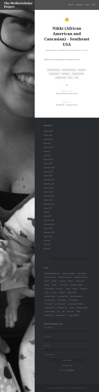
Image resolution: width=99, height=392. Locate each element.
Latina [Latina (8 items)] (47, 292)
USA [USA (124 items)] (63, 311)
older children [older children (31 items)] (61, 300)
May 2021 (47, 151)
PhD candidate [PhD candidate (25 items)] (73, 300)
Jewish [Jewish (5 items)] (68, 288)
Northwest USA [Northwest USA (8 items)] (50, 300)
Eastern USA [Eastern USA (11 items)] (80, 281)
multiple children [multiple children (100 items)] (50, 296)
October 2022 (48, 139)
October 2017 (48, 200)
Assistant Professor (68, 70)
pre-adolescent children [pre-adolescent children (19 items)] (75, 304)
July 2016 (47, 240)
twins (70, 77)
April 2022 (47, 143)
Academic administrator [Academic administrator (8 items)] (52, 273)
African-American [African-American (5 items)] (50, 277)
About (71, 5)
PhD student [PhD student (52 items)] (49, 304)
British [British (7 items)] (47, 281)
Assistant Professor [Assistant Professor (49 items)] (65, 277)
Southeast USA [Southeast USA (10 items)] (49, 307)
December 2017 (49, 196)
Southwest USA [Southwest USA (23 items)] (62, 307)
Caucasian (81, 70)
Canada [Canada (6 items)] (54, 281)
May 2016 (47, 248)
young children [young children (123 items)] (60, 315)
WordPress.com (82, 388)
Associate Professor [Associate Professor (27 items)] (81, 277)
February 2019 (48, 171)
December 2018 (49, 180)
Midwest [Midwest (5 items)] (62, 292)
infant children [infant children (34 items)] (49, 288)
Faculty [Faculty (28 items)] (54, 285)
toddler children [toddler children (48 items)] (50, 311)
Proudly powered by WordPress (56, 388)
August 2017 (48, 208)
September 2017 (49, 204)
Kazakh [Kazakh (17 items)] (74, 288)
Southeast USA (60, 77)
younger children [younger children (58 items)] (73, 315)
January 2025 (48, 135)
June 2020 (47, 155)
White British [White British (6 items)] (49, 315)
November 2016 (49, 224)
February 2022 (48, 147)
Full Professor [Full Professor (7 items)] (64, 285)
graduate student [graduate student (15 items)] (76, 285)
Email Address (48, 327)
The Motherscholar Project (18, 5)
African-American (53, 70)
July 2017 (47, 212)
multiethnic (65, 74)
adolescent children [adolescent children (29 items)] (68, 273)
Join (93, 5)
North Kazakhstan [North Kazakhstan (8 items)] (76, 296)
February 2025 (48, 131)
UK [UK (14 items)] (58, 311)
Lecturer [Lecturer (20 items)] (54, 292)
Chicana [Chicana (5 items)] (70, 281)
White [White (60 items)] (78, 311)
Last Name (47, 345)
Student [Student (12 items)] (71, 307)
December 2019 (49, 167)
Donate (79, 5)
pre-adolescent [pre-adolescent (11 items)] (60, 304)
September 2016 (49, 232)
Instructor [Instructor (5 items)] (60, 288)
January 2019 (48, 175)
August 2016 (48, 236)
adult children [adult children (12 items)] (82, 273)
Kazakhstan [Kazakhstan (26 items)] (83, 288)
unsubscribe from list (66, 365)
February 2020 (48, 159)
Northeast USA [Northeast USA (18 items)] (63, 296)
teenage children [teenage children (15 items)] (82, 307)
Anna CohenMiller (60, 50)
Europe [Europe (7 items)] (47, 285)
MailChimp (70, 370)
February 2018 (48, 192)
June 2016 (47, 244)
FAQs (87, 5)
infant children (54, 74)
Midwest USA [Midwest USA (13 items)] (72, 292)
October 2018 (48, 188)
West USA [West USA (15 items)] (70, 311)
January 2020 (48, 163)
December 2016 (49, 220)
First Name (47, 336)
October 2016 (48, 228)
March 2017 (48, 216)
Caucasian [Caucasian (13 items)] (62, 281)
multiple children (77, 74)
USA (76, 77)
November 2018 (49, 184)
